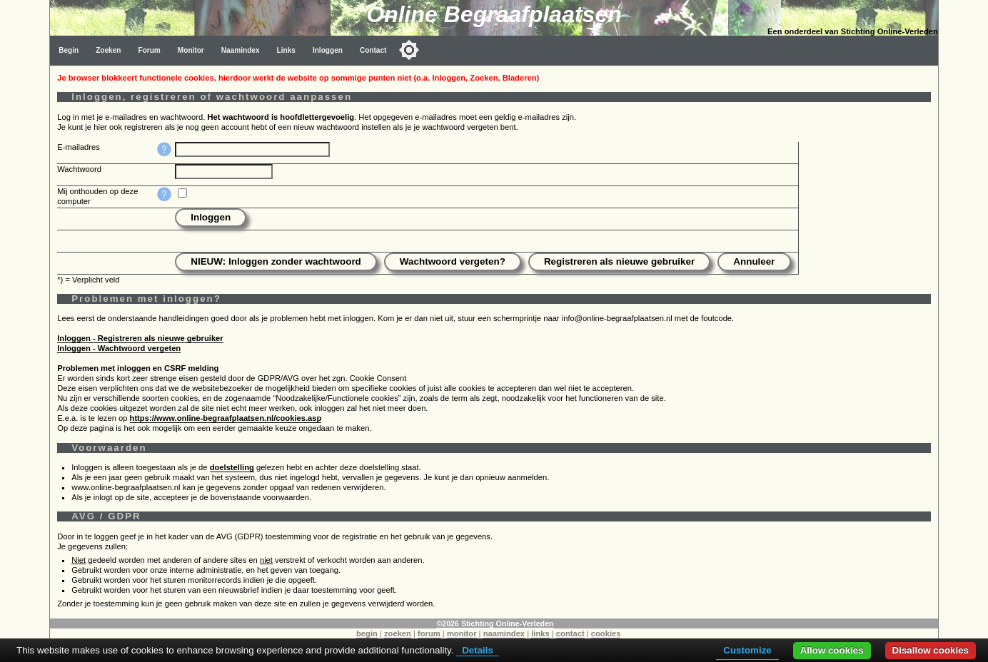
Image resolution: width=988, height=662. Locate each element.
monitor (462, 633)
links (540, 633)
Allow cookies (832, 650)
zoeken (397, 633)
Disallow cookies (930, 650)
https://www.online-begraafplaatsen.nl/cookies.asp (226, 418)
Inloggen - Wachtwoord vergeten (119, 348)
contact (570, 633)
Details (477, 650)
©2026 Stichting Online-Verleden (494, 623)
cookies (606, 633)
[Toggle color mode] (409, 50)
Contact (373, 50)
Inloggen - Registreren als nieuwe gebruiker (140, 338)
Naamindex (240, 50)
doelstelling (232, 467)
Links (286, 50)
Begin (69, 50)
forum (429, 633)
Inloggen (328, 50)
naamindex (504, 633)
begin (367, 633)
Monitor (191, 50)
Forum (149, 50)
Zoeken (108, 50)
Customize (747, 650)
